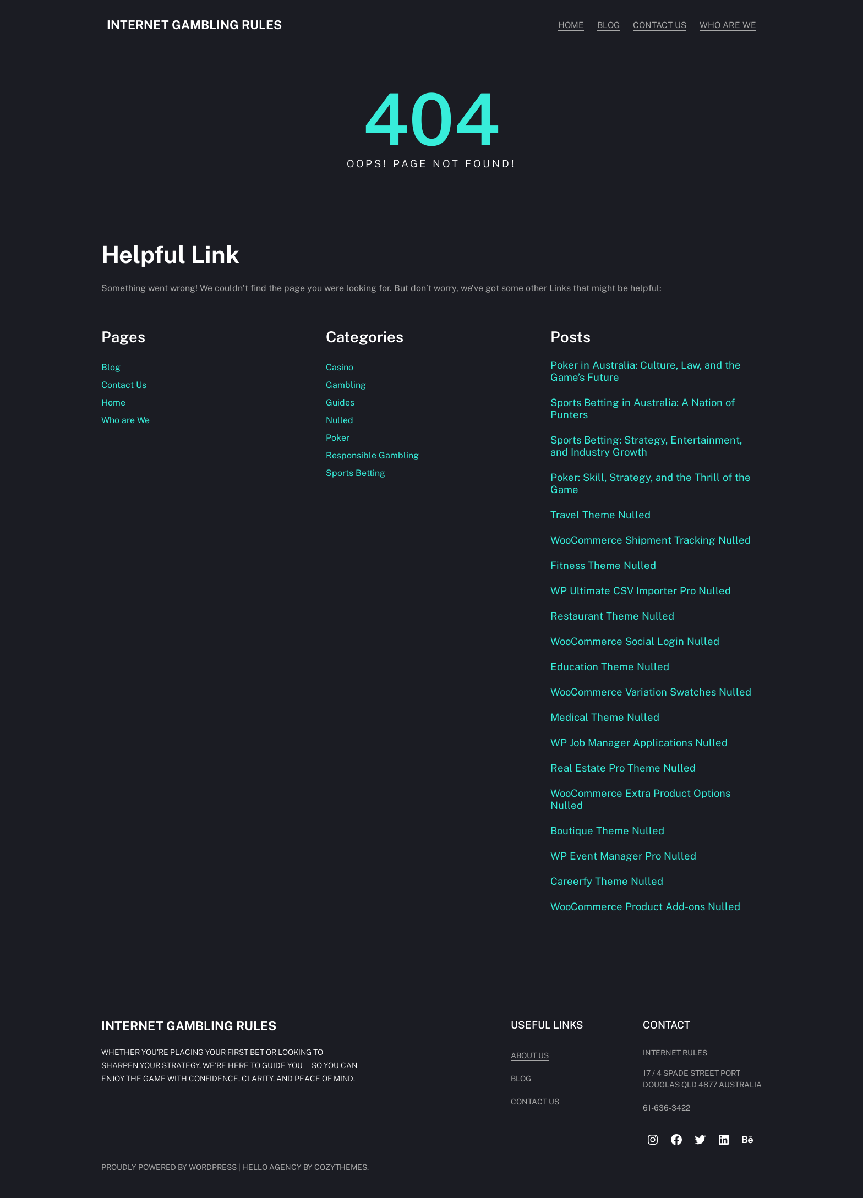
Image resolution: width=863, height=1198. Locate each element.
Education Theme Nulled (609, 666)
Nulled (339, 420)
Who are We (125, 420)
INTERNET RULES (675, 1052)
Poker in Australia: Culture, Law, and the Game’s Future (645, 371)
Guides (340, 402)
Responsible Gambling (372, 455)
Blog (111, 367)
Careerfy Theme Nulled (606, 881)
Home (113, 402)
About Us (530, 1055)
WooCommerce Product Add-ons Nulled (645, 906)
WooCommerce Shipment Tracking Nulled (650, 540)
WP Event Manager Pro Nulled (623, 856)
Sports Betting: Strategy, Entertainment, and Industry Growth (646, 446)
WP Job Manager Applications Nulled (639, 742)
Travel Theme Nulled (600, 514)
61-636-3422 (666, 1107)
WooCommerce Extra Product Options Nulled (640, 799)
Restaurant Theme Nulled (612, 616)
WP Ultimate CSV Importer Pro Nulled (640, 590)
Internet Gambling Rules (194, 25)
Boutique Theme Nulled (607, 830)
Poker (337, 438)
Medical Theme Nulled (604, 717)
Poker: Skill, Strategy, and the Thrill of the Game (650, 483)
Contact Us (123, 385)
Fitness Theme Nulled (603, 565)
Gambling (346, 385)
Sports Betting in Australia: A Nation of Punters (642, 408)
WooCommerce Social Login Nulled (634, 641)
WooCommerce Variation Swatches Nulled (650, 692)
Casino (339, 367)
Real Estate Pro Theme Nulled (623, 768)
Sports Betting (355, 473)
